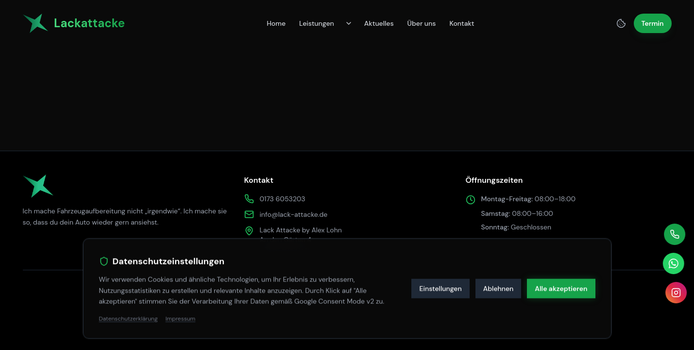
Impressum (181, 316)
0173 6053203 (282, 198)
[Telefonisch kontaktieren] (674, 234)
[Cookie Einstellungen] (621, 23)
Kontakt (461, 23)
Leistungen (316, 23)
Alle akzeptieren (561, 285)
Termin (653, 23)
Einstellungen (440, 285)
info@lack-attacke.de (294, 214)
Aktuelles (379, 23)
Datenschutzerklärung (128, 316)
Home (276, 23)
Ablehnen (498, 285)
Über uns (421, 23)
